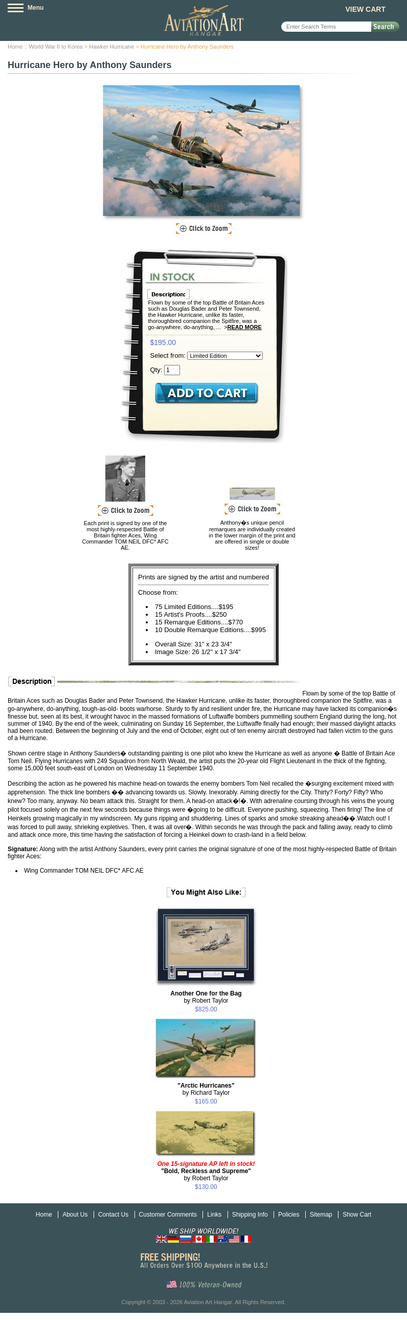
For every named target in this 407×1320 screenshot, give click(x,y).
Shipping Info (250, 1214)
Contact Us (113, 1214)
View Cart (365, 9)
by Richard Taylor (205, 1089)
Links (214, 1214)
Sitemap (321, 1214)
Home (15, 47)
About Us (74, 1214)
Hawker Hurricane (111, 47)
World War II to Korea (56, 47)
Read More (245, 327)
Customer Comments (168, 1214)
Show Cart (357, 1214)
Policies (288, 1214)
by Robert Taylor (205, 997)
